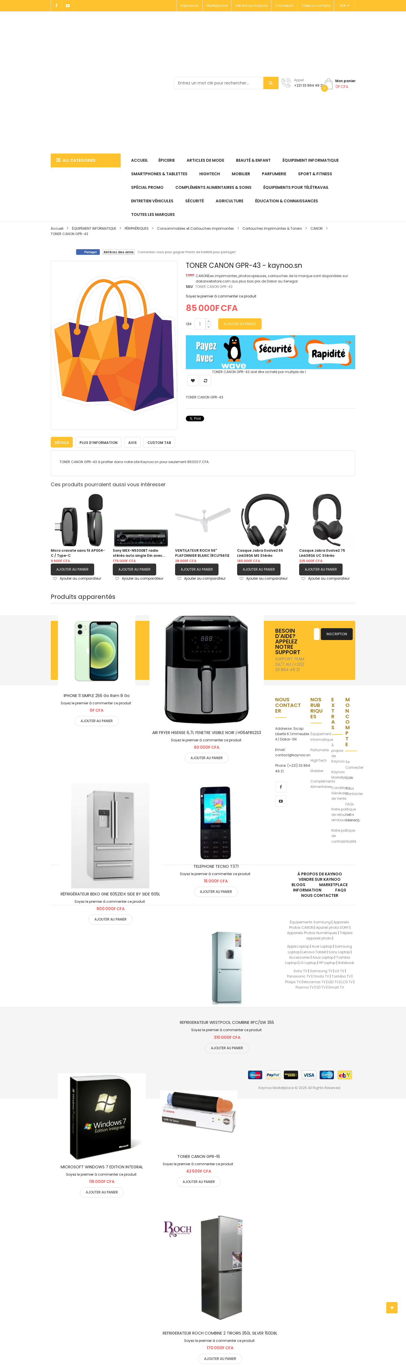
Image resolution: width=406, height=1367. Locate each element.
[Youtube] (67, 5)
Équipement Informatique (321, 736)
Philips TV (293, 981)
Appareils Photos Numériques (312, 932)
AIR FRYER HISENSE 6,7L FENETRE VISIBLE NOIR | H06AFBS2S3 (206, 732)
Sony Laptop (339, 951)
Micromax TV (314, 981)
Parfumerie (319, 749)
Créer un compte (315, 5)
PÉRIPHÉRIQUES (137, 228)
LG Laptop (307, 962)
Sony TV (300, 971)
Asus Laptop (323, 957)
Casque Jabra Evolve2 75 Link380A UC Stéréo (322, 553)
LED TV (333, 981)
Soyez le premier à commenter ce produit (221, 296)
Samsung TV (321, 971)
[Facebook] (56, 5)
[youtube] (280, 800)
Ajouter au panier (72, 569)
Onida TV (321, 976)
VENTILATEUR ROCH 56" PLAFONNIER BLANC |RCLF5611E (202, 553)
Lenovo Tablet (314, 951)
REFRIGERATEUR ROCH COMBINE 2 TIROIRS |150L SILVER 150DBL (220, 1333)
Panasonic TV (299, 976)
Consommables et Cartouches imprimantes (195, 228)
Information (307, 890)
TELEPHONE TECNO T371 (216, 866)
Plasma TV (304, 987)
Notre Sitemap (352, 817)
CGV (349, 777)
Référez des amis (119, 252)
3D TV (321, 987)
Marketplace (217, 5)
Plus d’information (99, 442)
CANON (316, 228)
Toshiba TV (341, 976)
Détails (62, 442)
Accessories (299, 957)
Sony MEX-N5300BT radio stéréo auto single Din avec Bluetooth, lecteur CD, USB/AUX (137, 553)
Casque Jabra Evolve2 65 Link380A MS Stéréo (260, 553)
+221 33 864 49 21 (308, 85)
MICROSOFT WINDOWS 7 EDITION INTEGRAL (102, 1166)
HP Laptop (327, 962)
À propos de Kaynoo (338, 753)
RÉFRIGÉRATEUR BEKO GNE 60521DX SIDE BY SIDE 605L (110, 894)
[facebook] (280, 786)
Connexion (284, 5)
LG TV (339, 971)
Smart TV (336, 987)
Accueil (57, 228)
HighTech (318, 760)
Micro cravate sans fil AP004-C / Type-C (78, 553)
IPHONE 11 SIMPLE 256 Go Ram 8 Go (97, 695)
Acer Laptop (322, 946)
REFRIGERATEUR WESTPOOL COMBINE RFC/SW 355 (227, 1022)
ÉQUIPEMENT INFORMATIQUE (94, 228)
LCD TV (347, 981)
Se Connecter (354, 764)
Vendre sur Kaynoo (251, 5)
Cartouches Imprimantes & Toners (272, 228)
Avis (132, 442)
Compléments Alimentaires (322, 784)
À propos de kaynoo (319, 874)
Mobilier (316, 770)
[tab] (62, 442)
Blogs (298, 885)
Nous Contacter (354, 791)
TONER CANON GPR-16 (198, 1156)
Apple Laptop (298, 946)
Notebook (346, 962)
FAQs (349, 804)
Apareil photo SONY (332, 927)
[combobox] (226, 83)
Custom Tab (159, 442)
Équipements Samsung (310, 921)
